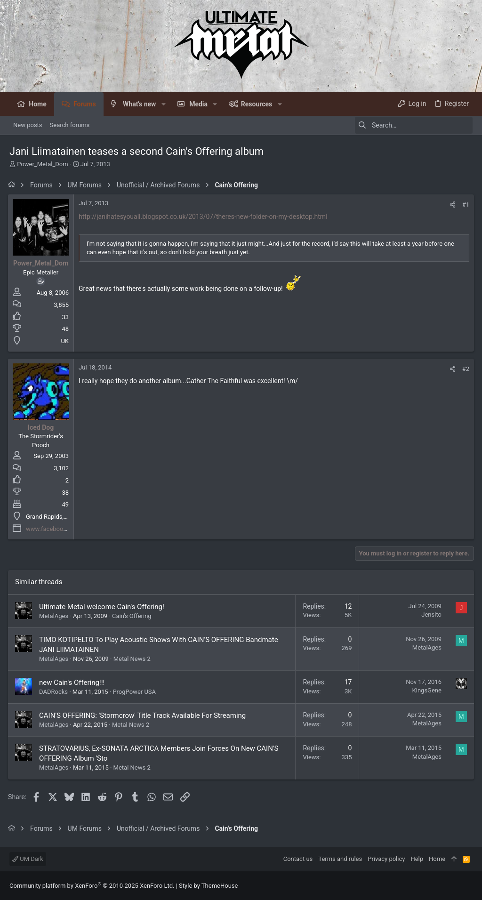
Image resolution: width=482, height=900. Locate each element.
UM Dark (27, 858)
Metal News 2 (133, 658)
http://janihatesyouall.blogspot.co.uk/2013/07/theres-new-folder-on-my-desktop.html (204, 216)
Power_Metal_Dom (42, 164)
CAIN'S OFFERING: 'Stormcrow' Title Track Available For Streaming (143, 715)
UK (66, 341)
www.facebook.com (54, 528)
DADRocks (54, 691)
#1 (464, 204)
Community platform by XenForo (91, 885)
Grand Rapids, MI (50, 516)
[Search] (414, 125)
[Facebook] (468, 885)
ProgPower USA (135, 691)
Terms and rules (340, 858)
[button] (163, 104)
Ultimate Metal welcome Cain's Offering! (103, 607)
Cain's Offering (133, 615)
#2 (464, 368)
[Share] (451, 204)
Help (416, 858)
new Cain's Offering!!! (73, 682)
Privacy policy (386, 858)
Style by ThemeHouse (208, 885)
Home (437, 858)
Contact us (298, 858)
